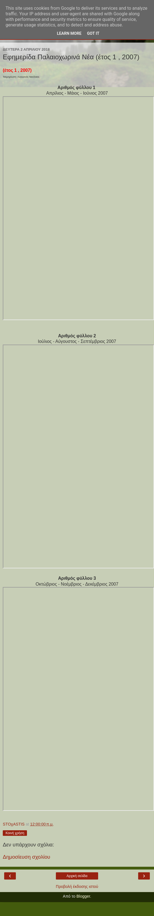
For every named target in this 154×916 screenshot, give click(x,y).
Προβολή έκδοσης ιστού (77, 886)
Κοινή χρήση (15, 833)
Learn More (69, 33)
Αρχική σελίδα (77, 876)
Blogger (83, 896)
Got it (93, 33)
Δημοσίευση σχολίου (26, 857)
